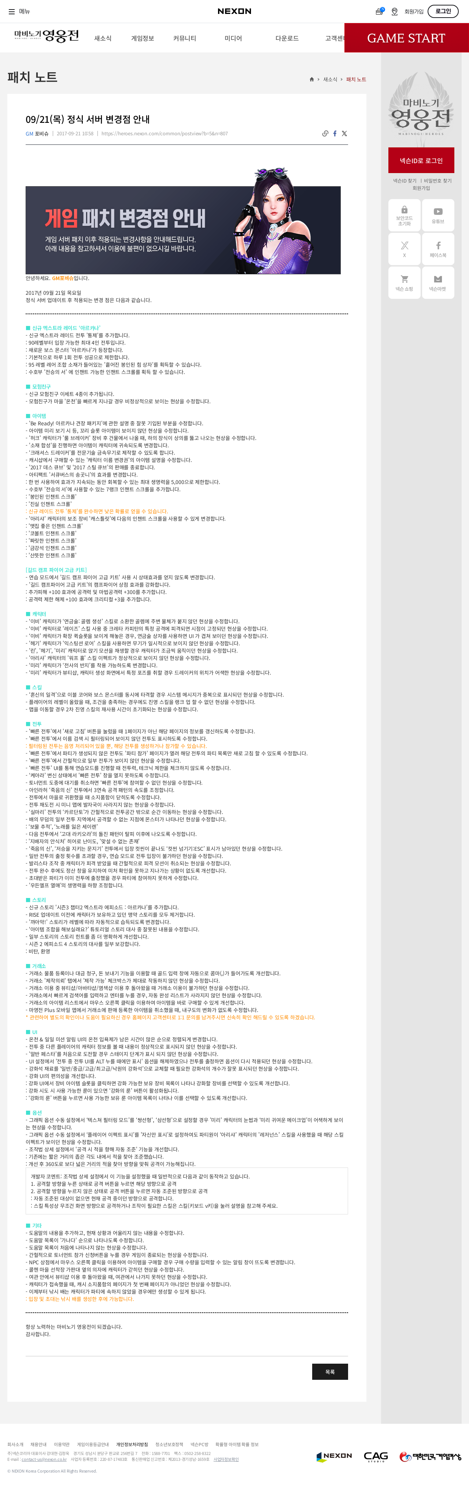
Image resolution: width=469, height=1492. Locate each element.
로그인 (443, 11)
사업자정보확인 (226, 1459)
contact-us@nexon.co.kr (44, 1459)
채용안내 (38, 1444)
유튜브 (438, 215)
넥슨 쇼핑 (404, 283)
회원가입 (414, 12)
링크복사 (325, 133)
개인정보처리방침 (132, 1444)
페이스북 (438, 249)
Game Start (406, 37)
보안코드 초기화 (404, 215)
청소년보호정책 (169, 1444)
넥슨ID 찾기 (405, 180)
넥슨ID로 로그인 (421, 160)
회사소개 (15, 1444)
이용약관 (62, 1444)
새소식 (330, 79)
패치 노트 (356, 79)
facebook (335, 133)
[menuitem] (102, 37)
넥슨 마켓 (438, 283)
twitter (344, 133)
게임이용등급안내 (93, 1444)
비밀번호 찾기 (437, 180)
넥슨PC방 (199, 1444)
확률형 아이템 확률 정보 (236, 1444)
